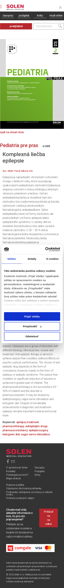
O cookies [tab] (52, 258)
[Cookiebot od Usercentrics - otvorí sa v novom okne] (45, 249)
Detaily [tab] (32, 258)
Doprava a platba (15, 484)
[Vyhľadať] (60, 26)
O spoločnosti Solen (16, 467)
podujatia (24, 15)
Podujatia (40, 471)
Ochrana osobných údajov (20, 498)
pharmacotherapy (13, 426)
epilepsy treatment (27, 422)
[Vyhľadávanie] (48, 26)
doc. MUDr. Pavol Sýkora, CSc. (18, 170)
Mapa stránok (13, 478)
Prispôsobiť (32, 326)
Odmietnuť (32, 336)
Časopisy (40, 467)
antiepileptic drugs (36, 426)
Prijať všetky (32, 316)
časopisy (8, 15)
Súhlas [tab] (11, 258)
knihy (40, 15)
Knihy (37, 474)
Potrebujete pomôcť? (17, 474)
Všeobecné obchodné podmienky (23, 488)
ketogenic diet (11, 434)
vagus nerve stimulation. (36, 434)
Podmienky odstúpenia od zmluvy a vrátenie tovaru (29, 493)
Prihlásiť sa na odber (48, 518)
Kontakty (10, 471)
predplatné (16, 26)
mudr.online (55, 15)
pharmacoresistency (15, 430)
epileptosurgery (38, 430)
